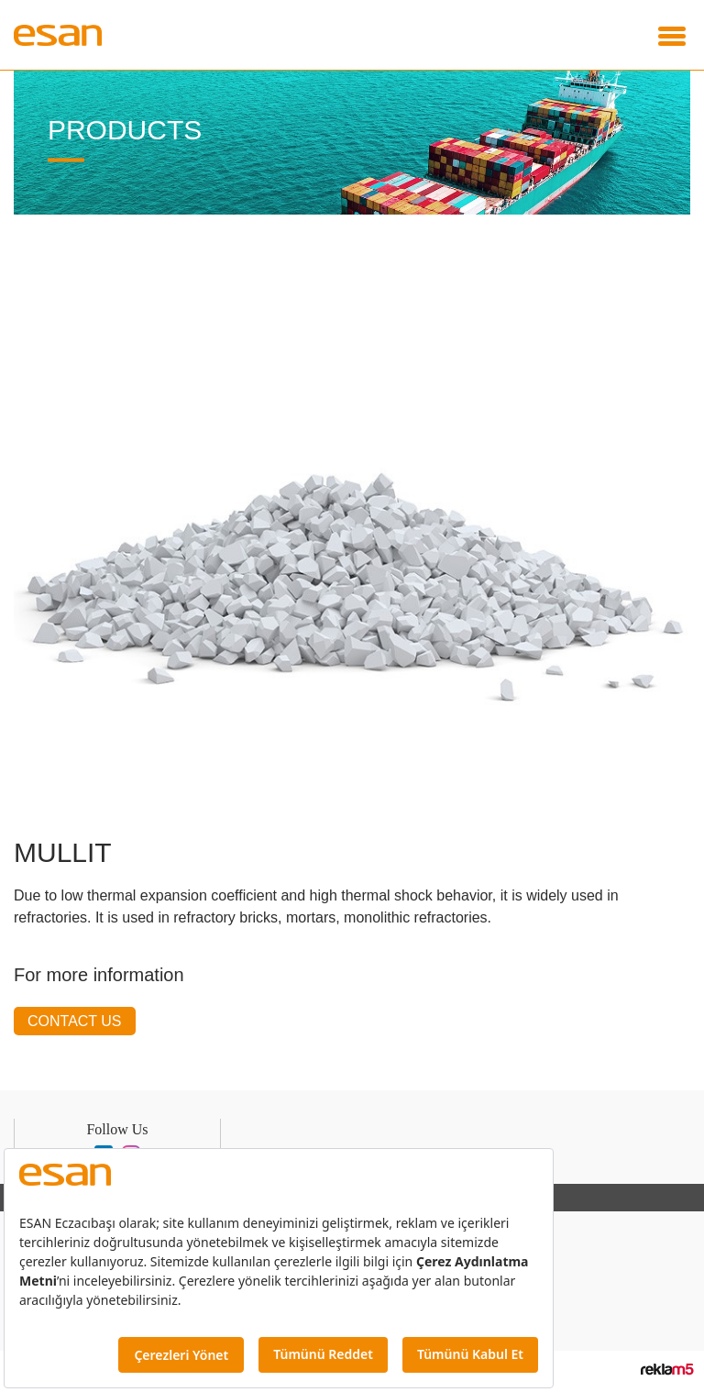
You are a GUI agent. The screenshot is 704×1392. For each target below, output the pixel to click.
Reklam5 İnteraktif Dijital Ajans (667, 1368)
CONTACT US (74, 1021)
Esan (64, 34)
